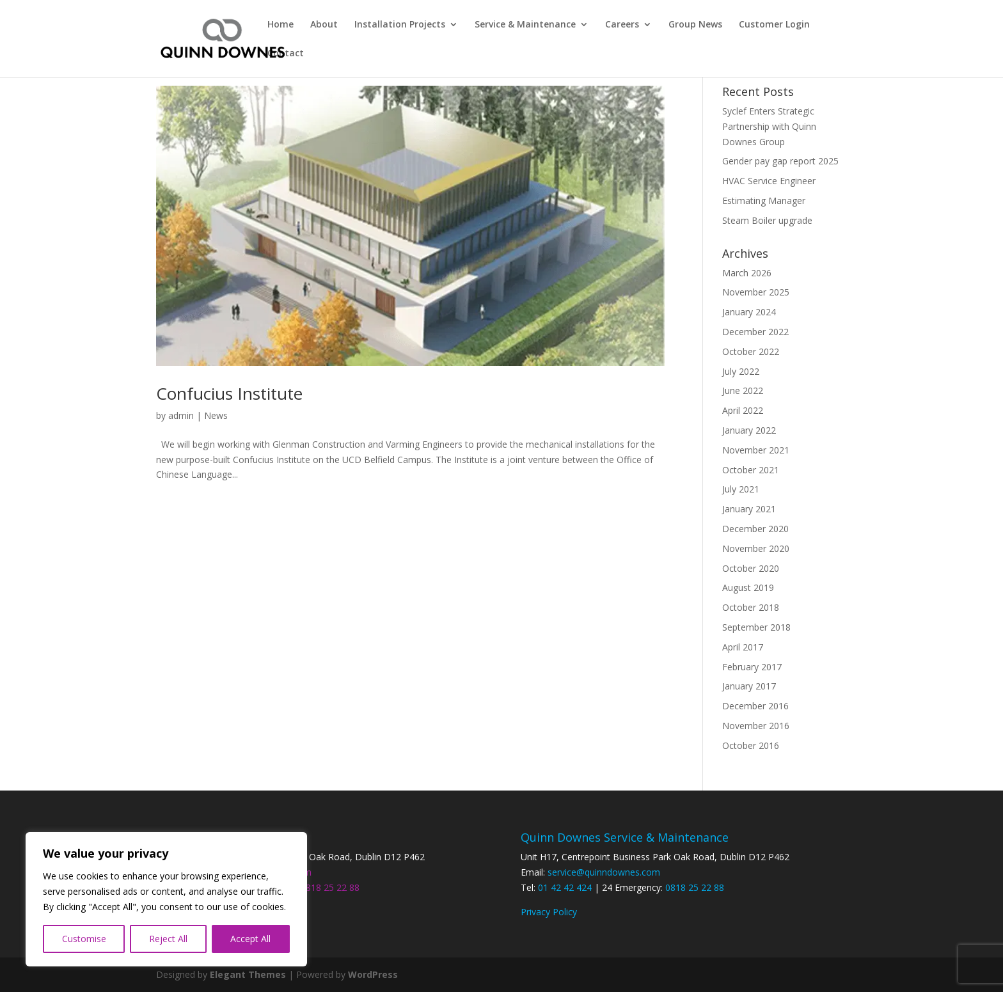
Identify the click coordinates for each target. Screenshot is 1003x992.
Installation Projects (399, 25)
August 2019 (748, 587)
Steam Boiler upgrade (767, 220)
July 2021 (740, 489)
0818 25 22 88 (330, 887)
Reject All (168, 939)
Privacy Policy (549, 912)
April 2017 (742, 647)
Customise (84, 939)
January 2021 (749, 509)
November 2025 (755, 292)
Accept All (250, 939)
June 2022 (742, 390)
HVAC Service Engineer (769, 181)
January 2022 (749, 430)
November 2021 (755, 450)
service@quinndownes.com (604, 872)
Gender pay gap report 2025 (780, 161)
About (324, 25)
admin (181, 415)
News (216, 415)
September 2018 (756, 627)
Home (280, 25)
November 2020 (755, 548)
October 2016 (750, 745)
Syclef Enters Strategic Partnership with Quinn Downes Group (769, 126)
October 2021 (750, 470)
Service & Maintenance (525, 25)
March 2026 (746, 273)
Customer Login (774, 25)
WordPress (373, 974)
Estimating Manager (763, 200)
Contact (285, 54)
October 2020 (750, 568)
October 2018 (750, 607)
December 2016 (755, 706)
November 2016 (755, 726)
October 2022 (750, 351)
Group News (695, 25)
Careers (622, 25)
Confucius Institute (229, 393)
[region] (166, 899)
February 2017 (752, 667)
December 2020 (755, 529)
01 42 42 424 (565, 887)
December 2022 (755, 332)
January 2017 (749, 686)
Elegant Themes (248, 974)
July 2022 (740, 371)
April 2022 (742, 410)
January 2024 (749, 312)
